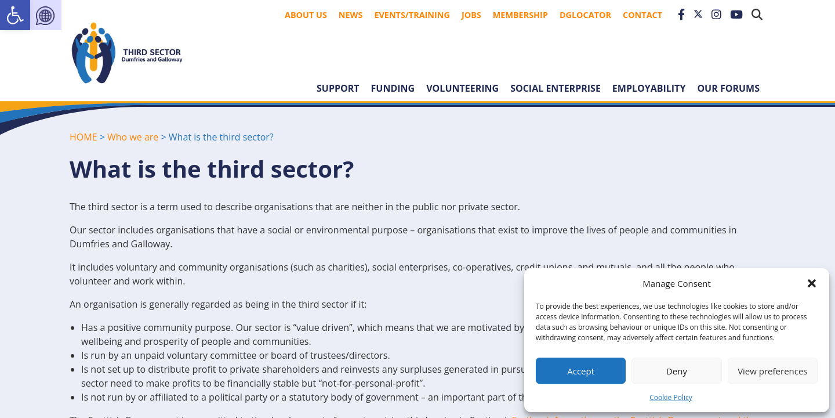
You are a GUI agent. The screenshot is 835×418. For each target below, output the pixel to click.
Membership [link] (520, 14)
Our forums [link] (728, 88)
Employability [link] (649, 88)
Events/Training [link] (412, 14)
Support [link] (338, 88)
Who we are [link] (132, 137)
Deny (676, 371)
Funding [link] (393, 88)
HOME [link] (83, 137)
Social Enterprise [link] (555, 88)
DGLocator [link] (585, 14)
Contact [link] (642, 14)
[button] (812, 283)
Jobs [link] (471, 14)
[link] (15, 15)
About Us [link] (306, 14)
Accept (580, 371)
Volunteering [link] (462, 88)
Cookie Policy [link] (670, 397)
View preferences (772, 371)
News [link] (351, 14)
